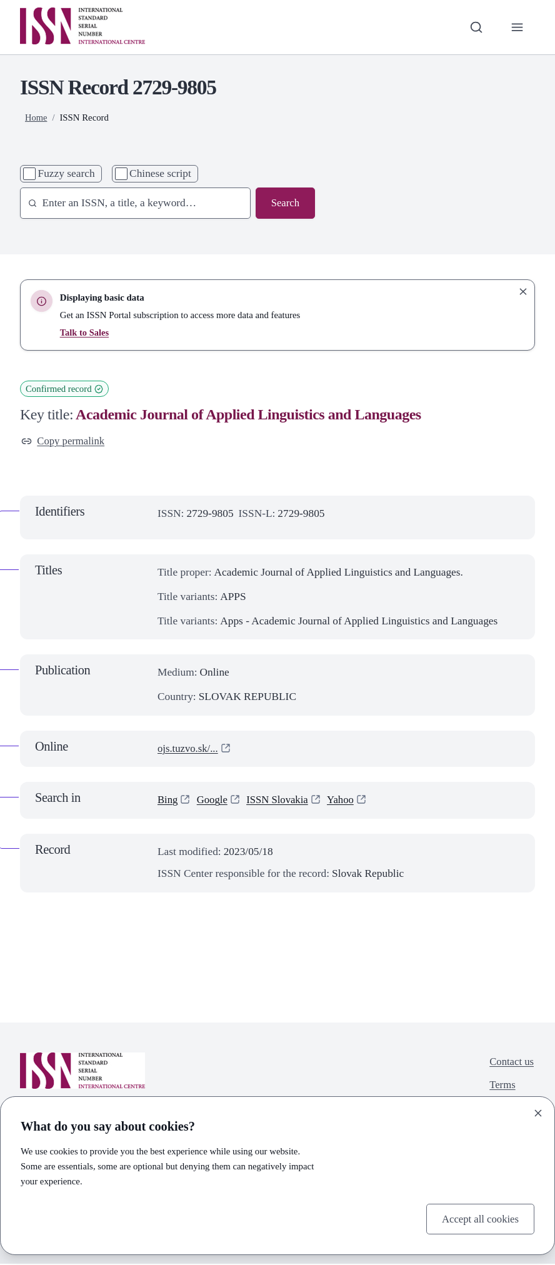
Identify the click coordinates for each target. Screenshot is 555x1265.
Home (36, 117)
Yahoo (345, 801)
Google (213, 801)
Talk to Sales (85, 333)
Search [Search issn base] (284, 203)
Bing (168, 801)
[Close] (538, 1112)
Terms (501, 1086)
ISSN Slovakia (280, 801)
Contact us (511, 1062)
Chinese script (160, 173)
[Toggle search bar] (475, 27)
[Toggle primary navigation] (516, 27)
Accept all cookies (479, 1218)
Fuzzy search (66, 173)
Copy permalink (64, 441)
